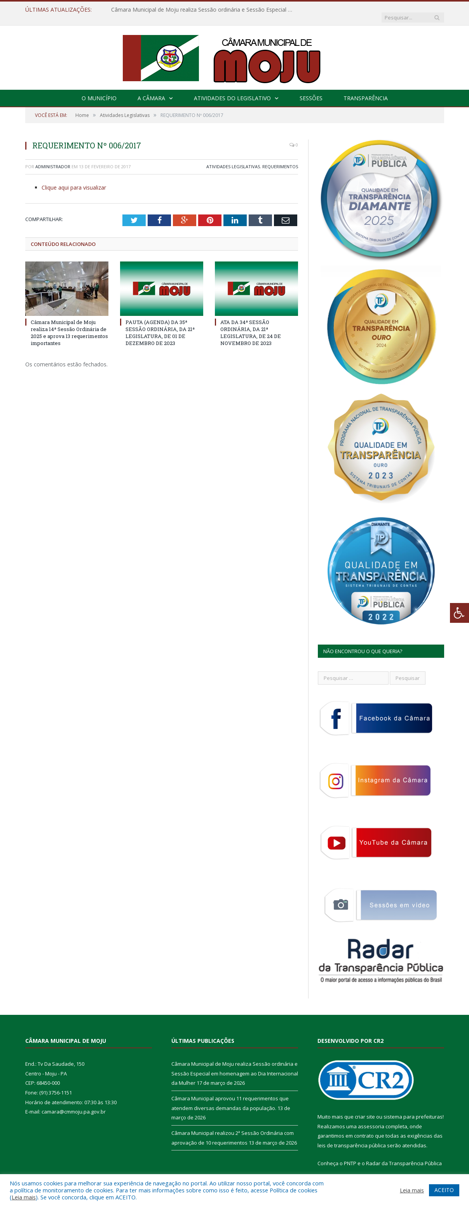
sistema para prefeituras (413, 1108)
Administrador (52, 159)
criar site (365, 1108)
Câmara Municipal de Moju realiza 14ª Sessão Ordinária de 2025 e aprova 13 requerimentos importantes (69, 324)
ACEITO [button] (444, 1190)
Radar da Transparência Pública (404, 1155)
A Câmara (151, 90)
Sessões (311, 90)
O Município (99, 90)
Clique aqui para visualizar (74, 179)
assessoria (371, 1118)
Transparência (365, 90)
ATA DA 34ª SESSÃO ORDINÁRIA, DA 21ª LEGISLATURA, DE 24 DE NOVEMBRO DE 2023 (250, 324)
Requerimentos (280, 159)
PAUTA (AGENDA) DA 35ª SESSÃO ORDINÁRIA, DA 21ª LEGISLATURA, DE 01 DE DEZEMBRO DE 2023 (160, 324)
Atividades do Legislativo (232, 90)
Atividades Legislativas (233, 159)
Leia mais (24, 1197)
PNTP (350, 1155)
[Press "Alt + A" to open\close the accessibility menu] (459, 613)
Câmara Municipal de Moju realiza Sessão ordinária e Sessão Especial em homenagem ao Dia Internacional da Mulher (200, 9)
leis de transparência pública (351, 1137)
